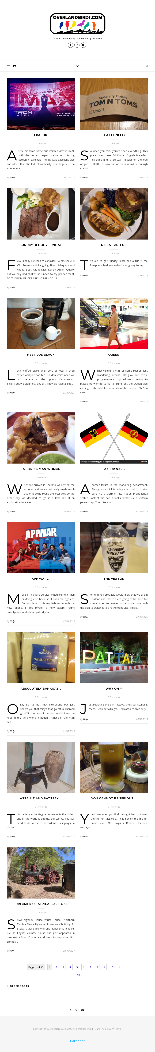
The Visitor (113, 578)
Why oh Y (114, 688)
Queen (113, 354)
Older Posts (18, 986)
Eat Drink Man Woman (41, 469)
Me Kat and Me (114, 245)
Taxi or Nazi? (114, 469)
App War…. (41, 578)
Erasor (40, 135)
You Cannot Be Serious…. (114, 798)
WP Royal (117, 1028)
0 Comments (41, 143)
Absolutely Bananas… (41, 688)
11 (120, 967)
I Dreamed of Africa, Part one (41, 904)
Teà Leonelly (114, 135)
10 (111, 967)
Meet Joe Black (41, 354)
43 (78, 975)
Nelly (12, 177)
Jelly (12, 950)
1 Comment (40, 477)
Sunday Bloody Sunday (41, 245)
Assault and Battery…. (41, 798)
